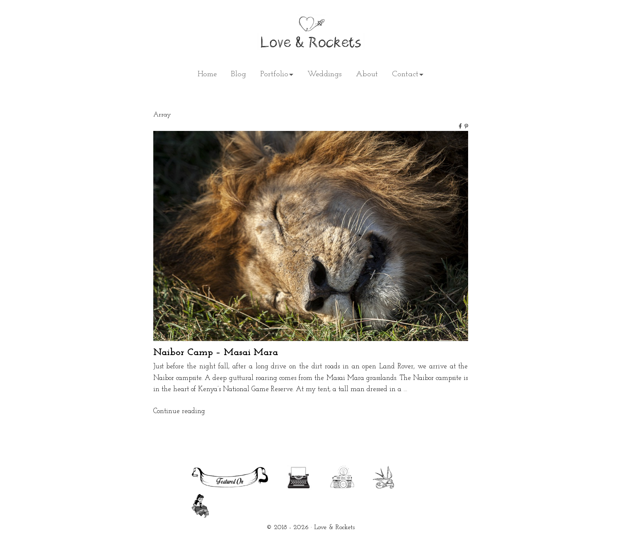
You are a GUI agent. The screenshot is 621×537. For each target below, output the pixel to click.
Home (207, 74)
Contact (405, 74)
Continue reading (179, 411)
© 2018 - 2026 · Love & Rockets (310, 527)
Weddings (324, 74)
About (367, 74)
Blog (238, 74)
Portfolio (274, 74)
